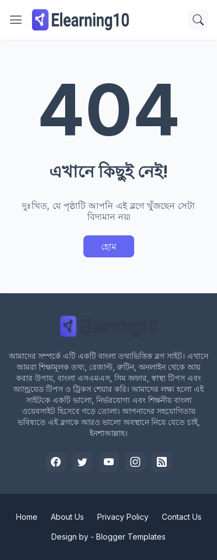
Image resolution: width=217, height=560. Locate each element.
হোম (109, 246)
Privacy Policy (123, 516)
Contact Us (182, 516)
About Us (67, 516)
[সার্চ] (198, 20)
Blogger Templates (131, 536)
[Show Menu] (16, 20)
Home (27, 516)
